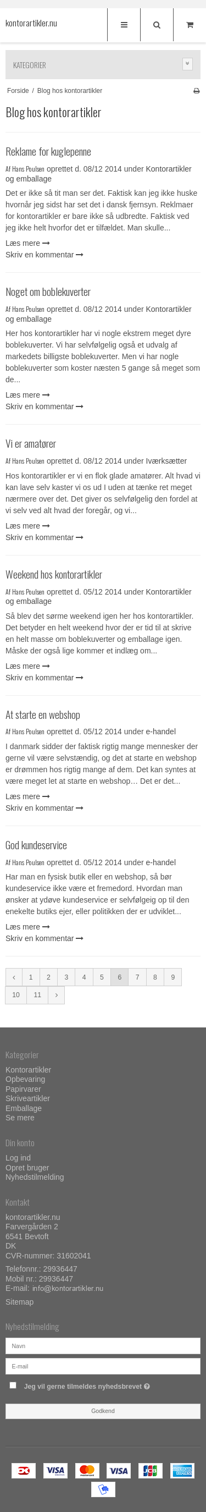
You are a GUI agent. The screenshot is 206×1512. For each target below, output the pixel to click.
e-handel (161, 731)
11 (37, 995)
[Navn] (103, 1344)
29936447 (60, 1268)
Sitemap (19, 1301)
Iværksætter (166, 461)
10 (16, 995)
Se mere (20, 1117)
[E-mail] (103, 1365)
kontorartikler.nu (27, 23)
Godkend (103, 1410)
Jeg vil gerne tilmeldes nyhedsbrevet (97, 1384)
